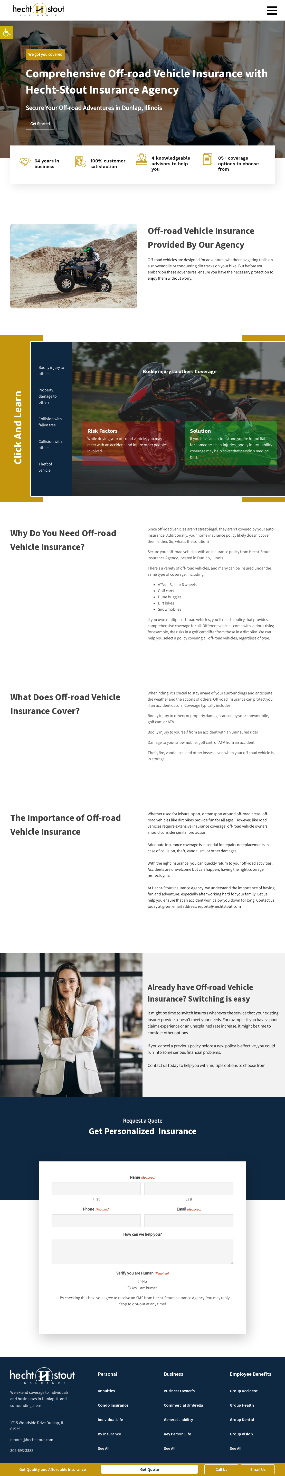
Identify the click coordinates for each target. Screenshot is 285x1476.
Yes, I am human (144, 1287)
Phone (96, 1209)
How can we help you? (142, 1234)
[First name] (96, 1188)
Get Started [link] (40, 123)
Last (189, 1199)
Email (189, 1209)
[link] (6, 32)
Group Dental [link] (242, 1419)
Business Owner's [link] (179, 1390)
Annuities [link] (106, 1390)
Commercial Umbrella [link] (183, 1405)
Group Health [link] (242, 1405)
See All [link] (103, 1448)
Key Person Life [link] (177, 1433)
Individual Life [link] (110, 1419)
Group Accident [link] (244, 1390)
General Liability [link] (178, 1419)
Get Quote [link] (149, 1469)
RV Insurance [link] (109, 1433)
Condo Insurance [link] (113, 1405)
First (96, 1199)
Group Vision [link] (241, 1433)
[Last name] (188, 1188)
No (144, 1281)
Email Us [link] (257, 1469)
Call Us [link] (221, 1469)
